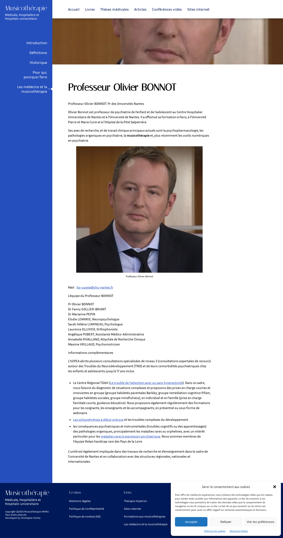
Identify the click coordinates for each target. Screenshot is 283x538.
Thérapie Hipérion (135, 501)
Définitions (38, 52)
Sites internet (198, 9)
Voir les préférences (260, 522)
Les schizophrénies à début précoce (98, 419)
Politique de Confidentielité (86, 508)
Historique (38, 62)
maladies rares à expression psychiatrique (130, 436)
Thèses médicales (114, 9)
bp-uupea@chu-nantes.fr (95, 287)
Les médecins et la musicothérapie (32, 89)
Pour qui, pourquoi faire (35, 74)
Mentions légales (239, 531)
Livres (90, 9)
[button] (275, 487)
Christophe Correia (30, 517)
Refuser (226, 522)
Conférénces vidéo (167, 9)
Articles (140, 9)
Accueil (74, 9)
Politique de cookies (214, 531)
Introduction (36, 42)
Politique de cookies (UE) (84, 516)
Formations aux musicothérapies (144, 516)
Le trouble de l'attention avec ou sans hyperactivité (146, 383)
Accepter (191, 522)
